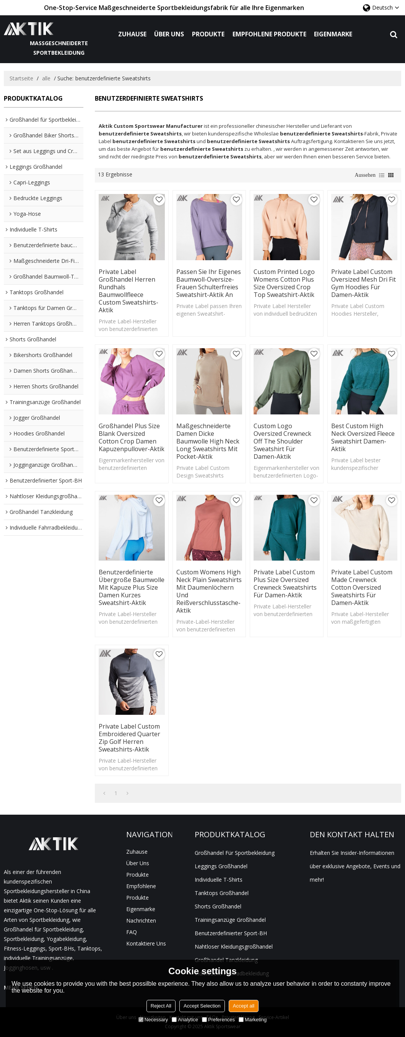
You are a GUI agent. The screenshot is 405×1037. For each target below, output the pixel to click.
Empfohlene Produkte (269, 34)
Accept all (243, 1006)
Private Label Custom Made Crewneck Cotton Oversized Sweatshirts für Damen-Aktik (361, 587)
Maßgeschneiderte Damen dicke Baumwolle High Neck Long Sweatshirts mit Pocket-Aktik (207, 441)
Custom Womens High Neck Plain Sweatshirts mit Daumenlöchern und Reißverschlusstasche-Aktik (209, 591)
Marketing (253, 1019)
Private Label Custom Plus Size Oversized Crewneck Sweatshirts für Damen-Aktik (285, 583)
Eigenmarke (333, 34)
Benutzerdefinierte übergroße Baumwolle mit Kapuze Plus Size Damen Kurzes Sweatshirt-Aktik (131, 587)
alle (46, 78)
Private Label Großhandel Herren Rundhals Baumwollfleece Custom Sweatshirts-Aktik (128, 291)
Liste (381, 175)
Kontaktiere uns (146, 943)
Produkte (208, 34)
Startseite (21, 78)
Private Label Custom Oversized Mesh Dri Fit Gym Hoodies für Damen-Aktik (363, 283)
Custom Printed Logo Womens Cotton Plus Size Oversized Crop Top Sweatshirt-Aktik (284, 283)
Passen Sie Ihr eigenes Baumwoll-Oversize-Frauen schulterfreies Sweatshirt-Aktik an (208, 283)
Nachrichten (141, 920)
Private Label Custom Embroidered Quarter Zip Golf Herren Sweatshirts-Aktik (129, 737)
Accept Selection (202, 1006)
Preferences (218, 1019)
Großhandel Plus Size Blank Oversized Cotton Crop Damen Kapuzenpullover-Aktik (131, 437)
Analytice (185, 1019)
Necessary (153, 1019)
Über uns (169, 34)
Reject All (161, 1006)
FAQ (131, 932)
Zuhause (132, 34)
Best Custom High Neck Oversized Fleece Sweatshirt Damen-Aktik (363, 437)
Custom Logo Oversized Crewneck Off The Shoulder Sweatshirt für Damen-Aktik (282, 441)
